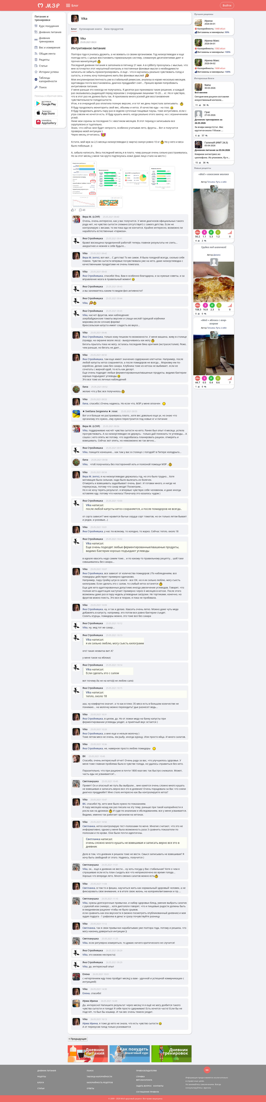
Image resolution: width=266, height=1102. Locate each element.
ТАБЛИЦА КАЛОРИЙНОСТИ (99, 1076)
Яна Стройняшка (92, 238)
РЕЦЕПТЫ (41, 1076)
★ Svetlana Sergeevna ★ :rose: (100, 411)
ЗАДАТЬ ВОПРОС (144, 1086)
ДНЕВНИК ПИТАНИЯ (46, 1070)
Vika (84, 18)
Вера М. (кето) (90, 257)
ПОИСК (90, 1070)
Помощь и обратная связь (49, 95)
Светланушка (90, 781)
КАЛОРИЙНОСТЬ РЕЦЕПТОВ (100, 1082)
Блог (74, 28)
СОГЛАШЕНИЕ (142, 1091)
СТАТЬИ (40, 1088)
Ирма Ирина (90, 1000)
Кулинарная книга (90, 28)
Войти (227, 5)
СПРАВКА (140, 1076)
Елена (86, 974)
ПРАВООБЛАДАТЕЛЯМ (146, 1070)
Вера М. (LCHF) (91, 216)
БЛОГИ (40, 1082)
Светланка (88, 826)
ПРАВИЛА (154, 1091)
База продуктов (113, 28)
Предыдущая (77, 1038)
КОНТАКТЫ (158, 1086)
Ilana (85, 386)
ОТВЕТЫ (90, 1088)
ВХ (84, 756)
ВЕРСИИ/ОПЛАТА (144, 1080)
